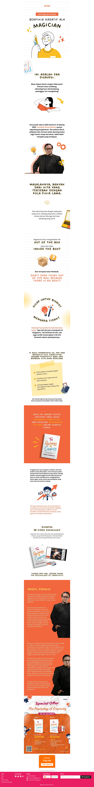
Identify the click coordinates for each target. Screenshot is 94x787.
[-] (16, 776)
